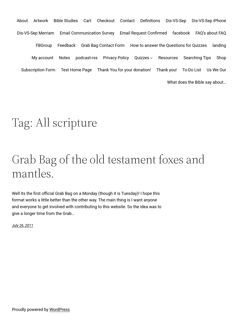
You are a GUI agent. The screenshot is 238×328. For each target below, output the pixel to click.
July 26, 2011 (22, 225)
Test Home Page (76, 69)
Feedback (67, 45)
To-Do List (191, 69)
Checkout (106, 20)
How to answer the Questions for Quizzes (168, 45)
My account (42, 57)
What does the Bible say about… (196, 82)
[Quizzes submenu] (151, 58)
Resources (168, 57)
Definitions (150, 20)
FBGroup (44, 45)
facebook (181, 33)
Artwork (40, 20)
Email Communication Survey (87, 33)
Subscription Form (38, 69)
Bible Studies (66, 20)
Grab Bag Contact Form (103, 45)
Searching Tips (197, 57)
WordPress (60, 309)
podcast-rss (87, 57)
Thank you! (166, 69)
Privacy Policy (116, 57)
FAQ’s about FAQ (210, 33)
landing (219, 45)
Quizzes (142, 57)
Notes (64, 57)
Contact (127, 20)
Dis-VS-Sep (176, 20)
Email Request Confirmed (143, 33)
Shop (221, 57)
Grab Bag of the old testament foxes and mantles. (108, 166)
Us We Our (216, 69)
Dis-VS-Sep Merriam (35, 33)
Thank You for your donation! (124, 69)
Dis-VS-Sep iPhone (209, 20)
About (22, 20)
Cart (87, 20)
